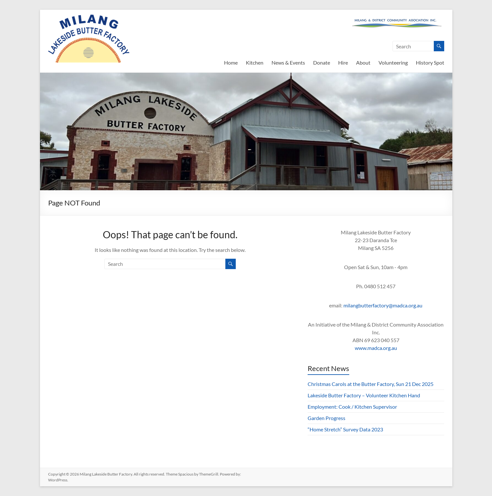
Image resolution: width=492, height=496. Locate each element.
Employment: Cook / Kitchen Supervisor (352, 406)
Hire (343, 62)
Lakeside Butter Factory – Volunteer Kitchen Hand (364, 395)
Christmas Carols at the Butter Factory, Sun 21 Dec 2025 (370, 384)
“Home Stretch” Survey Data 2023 (345, 429)
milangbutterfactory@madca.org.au (382, 305)
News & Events (288, 62)
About (363, 62)
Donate (321, 62)
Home (231, 62)
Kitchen (254, 62)
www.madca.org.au (376, 348)
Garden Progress (326, 418)
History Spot (430, 62)
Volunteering (393, 62)
